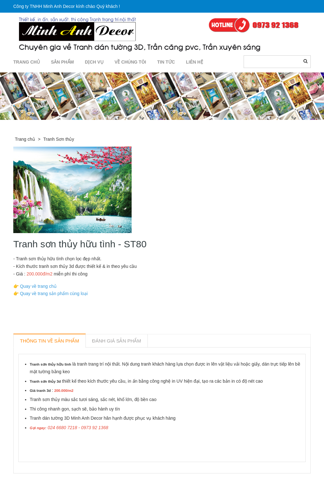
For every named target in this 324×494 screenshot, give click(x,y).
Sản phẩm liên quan (47, 480)
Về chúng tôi (130, 62)
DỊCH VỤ (94, 62)
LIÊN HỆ (194, 62)
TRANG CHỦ (26, 62)
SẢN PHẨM (62, 62)
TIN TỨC (166, 62)
